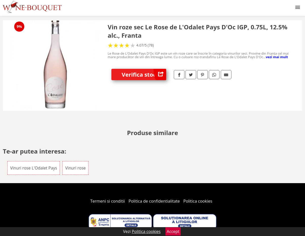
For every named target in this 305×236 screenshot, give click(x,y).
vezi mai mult (277, 57)
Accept (173, 231)
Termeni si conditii (107, 201)
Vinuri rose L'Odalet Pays (33, 168)
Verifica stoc (144, 74)
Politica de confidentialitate (154, 201)
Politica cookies (197, 201)
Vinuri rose (75, 168)
